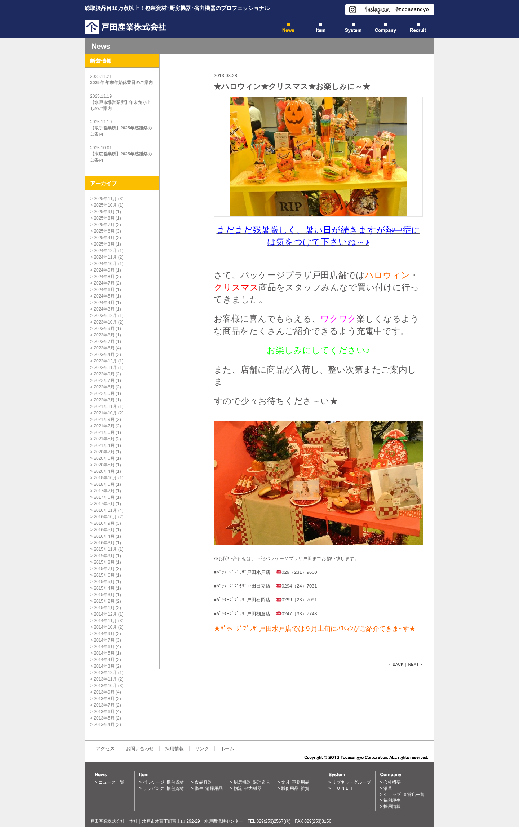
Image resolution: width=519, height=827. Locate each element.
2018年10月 (105, 477)
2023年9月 (104, 328)
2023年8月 (104, 335)
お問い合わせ (140, 748)
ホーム (227, 748)
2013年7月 (104, 705)
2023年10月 (105, 322)
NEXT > (415, 664)
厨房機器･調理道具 (252, 782)
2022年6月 (104, 387)
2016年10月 (105, 516)
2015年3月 (104, 594)
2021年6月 (104, 432)
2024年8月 (104, 276)
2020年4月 (104, 471)
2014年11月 (105, 620)
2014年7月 (104, 640)
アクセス (105, 748)
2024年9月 (104, 270)
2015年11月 (105, 549)
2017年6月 (104, 497)
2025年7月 (104, 224)
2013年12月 (105, 672)
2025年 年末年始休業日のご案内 (121, 82)
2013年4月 (104, 724)
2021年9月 (104, 419)
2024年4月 (104, 302)
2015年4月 (104, 588)
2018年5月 (104, 484)
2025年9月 (104, 211)
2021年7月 (104, 425)
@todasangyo (412, 9)
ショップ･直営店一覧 (404, 794)
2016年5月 (104, 529)
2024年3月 (104, 309)
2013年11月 (105, 679)
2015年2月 (104, 601)
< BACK (396, 664)
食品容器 (203, 782)
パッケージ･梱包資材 (163, 782)
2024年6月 (104, 289)
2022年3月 (104, 399)
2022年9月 (104, 374)
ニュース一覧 (111, 782)
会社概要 (392, 782)
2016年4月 (104, 536)
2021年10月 (105, 412)
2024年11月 (105, 257)
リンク (202, 748)
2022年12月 (105, 361)
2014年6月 (104, 646)
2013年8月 (104, 698)
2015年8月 (104, 562)
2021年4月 (104, 445)
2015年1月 (104, 607)
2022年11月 (105, 367)
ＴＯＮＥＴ (343, 788)
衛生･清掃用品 (209, 788)
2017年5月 (104, 503)
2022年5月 (104, 393)
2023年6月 (104, 348)
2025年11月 (105, 198)
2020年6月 (104, 458)
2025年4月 (104, 237)
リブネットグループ (351, 782)
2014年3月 (104, 666)
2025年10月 (105, 205)
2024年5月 (104, 296)
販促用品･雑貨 (295, 788)
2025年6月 (104, 231)
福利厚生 (392, 800)
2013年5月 (104, 718)
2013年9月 (104, 692)
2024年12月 (105, 250)
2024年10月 (105, 263)
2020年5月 (104, 464)
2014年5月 (104, 653)
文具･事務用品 (295, 782)
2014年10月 (105, 627)
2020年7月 (104, 451)
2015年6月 (104, 575)
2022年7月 (104, 380)
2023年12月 (105, 315)
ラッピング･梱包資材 (163, 788)
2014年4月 (104, 659)
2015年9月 (104, 555)
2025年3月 (104, 244)
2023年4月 (104, 354)
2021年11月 (105, 406)
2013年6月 (104, 711)
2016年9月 (104, 523)
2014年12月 (105, 614)
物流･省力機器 (248, 788)
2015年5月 (104, 581)
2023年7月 (104, 341)
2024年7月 (104, 283)
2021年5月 (104, 438)
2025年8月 (104, 218)
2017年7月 (104, 490)
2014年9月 (104, 633)
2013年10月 (105, 685)
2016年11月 (105, 510)
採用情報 (174, 748)
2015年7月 (104, 568)
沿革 (387, 788)
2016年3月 (104, 542)
